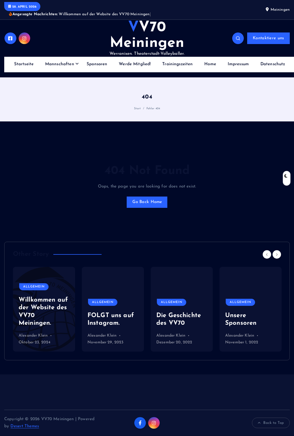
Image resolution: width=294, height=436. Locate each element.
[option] (44, 309)
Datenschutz (272, 64)
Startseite (24, 64)
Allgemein (34, 287)
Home (210, 64)
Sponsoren (97, 64)
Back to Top (271, 423)
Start (137, 108)
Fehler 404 (153, 108)
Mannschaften (59, 64)
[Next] (277, 254)
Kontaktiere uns (268, 38)
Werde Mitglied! (135, 64)
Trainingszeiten (177, 64)
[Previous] (267, 254)
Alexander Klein (33, 336)
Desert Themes (24, 427)
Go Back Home (147, 202)
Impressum (238, 64)
